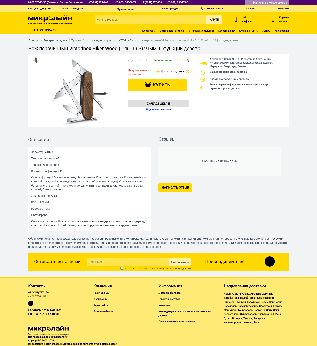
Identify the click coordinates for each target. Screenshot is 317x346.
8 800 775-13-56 (37, 296)
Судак (227, 318)
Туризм (76, 40)
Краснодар (230, 306)
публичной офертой (105, 344)
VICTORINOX (125, 40)
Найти (214, 19)
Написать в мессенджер (270, 3)
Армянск (267, 293)
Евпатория (253, 302)
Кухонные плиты (248, 30)
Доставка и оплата (212, 8)
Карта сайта (100, 305)
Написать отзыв (175, 187)
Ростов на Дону (263, 310)
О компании (100, 299)
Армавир (255, 293)
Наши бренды (170, 8)
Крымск (277, 306)
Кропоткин (265, 306)
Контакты (283, 8)
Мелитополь (245, 310)
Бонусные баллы (103, 311)
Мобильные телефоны (172, 30)
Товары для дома (55, 40)
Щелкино (247, 322)
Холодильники (226, 30)
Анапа (245, 293)
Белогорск (256, 297)
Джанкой (240, 302)
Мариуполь (230, 310)
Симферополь (248, 314)
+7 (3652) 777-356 (38, 292)
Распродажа (281, 30)
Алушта (236, 293)
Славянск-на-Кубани (269, 314)
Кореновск (275, 302)
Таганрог (237, 318)
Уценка (266, 30)
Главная (34, 40)
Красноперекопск (248, 306)
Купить (161, 85)
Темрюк (247, 318)
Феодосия (259, 318)
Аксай (227, 293)
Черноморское (232, 322)
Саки (276, 310)
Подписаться (180, 262)
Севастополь (231, 314)
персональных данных (178, 268)
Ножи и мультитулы (99, 40)
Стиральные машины (201, 30)
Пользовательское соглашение (176, 321)
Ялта (256, 322)
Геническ (229, 302)
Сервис (250, 8)
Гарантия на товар (169, 299)
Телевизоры (148, 30)
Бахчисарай (241, 297)
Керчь (264, 302)
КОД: (131, 60)
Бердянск (268, 297)
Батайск (228, 297)
